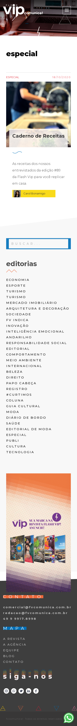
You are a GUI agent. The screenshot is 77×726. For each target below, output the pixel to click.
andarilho (19, 378)
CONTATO (13, 662)
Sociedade (18, 355)
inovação (17, 367)
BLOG (9, 656)
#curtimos (19, 436)
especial (16, 476)
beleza (14, 413)
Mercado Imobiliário (31, 344)
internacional (24, 407)
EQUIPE (11, 650)
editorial (18, 390)
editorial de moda (29, 470)
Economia (18, 321)
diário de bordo (26, 459)
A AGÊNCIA (14, 644)
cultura (16, 488)
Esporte (16, 327)
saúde (13, 465)
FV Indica (17, 361)
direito (15, 419)
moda (12, 453)
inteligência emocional (35, 373)
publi (12, 482)
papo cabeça (21, 424)
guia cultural (23, 447)
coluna (15, 442)
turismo (16, 332)
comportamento (26, 396)
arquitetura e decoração (37, 350)
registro (17, 430)
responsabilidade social (36, 384)
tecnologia (20, 493)
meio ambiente (24, 401)
